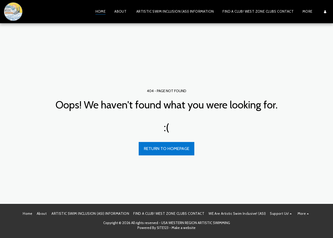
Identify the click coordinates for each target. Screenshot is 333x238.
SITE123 (162, 228)
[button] (281, 213)
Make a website (184, 228)
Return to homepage (166, 148)
